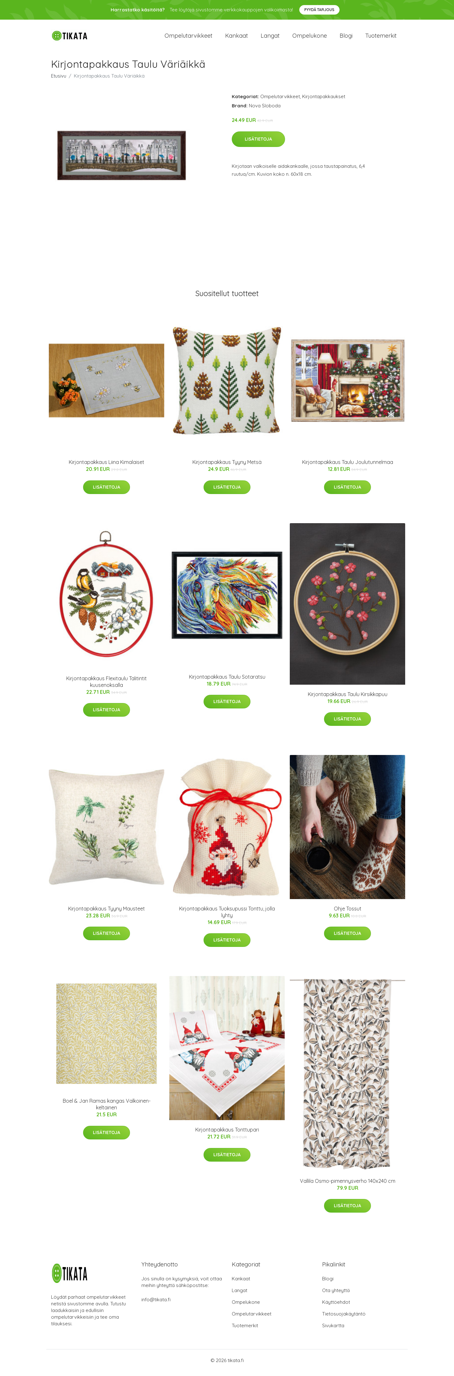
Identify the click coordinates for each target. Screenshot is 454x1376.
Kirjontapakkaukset (323, 101)
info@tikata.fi (156, 1304)
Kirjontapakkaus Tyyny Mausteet (106, 913)
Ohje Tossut (347, 913)
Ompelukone (309, 37)
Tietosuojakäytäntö (344, 1319)
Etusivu (58, 80)
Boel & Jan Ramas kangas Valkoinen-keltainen (107, 1108)
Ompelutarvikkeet (188, 37)
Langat (270, 37)
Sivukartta (333, 1330)
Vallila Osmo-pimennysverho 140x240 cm (347, 1185)
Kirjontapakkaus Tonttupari (227, 1134)
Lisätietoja (258, 143)
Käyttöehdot (336, 1307)
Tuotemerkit (381, 37)
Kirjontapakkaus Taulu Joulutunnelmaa (347, 466)
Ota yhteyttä (336, 1295)
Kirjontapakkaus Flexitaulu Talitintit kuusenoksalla (106, 686)
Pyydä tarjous (319, 9)
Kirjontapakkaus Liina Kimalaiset (106, 466)
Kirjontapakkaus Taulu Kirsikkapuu (347, 698)
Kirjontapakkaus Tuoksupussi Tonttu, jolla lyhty (227, 916)
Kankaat (236, 37)
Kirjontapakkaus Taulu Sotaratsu (227, 681)
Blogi (346, 37)
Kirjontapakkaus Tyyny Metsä (227, 466)
